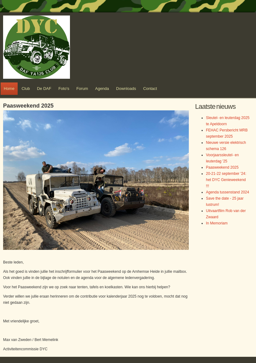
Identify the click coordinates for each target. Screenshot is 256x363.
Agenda (102, 88)
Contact (150, 88)
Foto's (64, 88)
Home (9, 88)
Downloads (126, 88)
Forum (82, 88)
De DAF (44, 88)
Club (26, 88)
